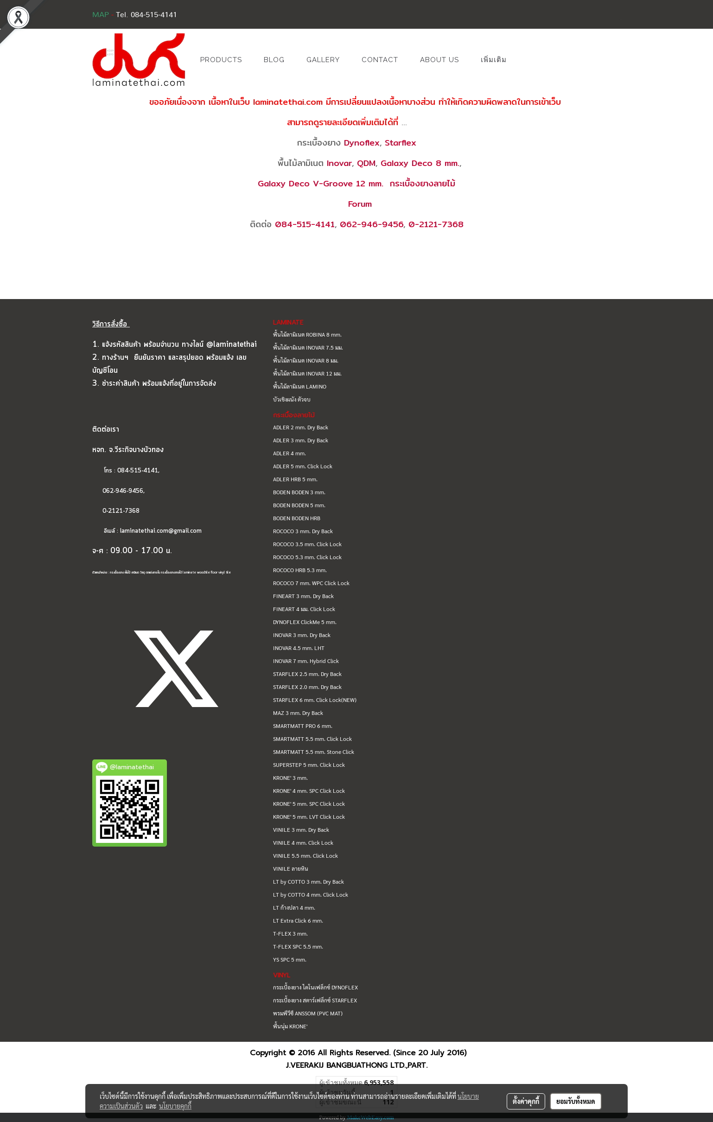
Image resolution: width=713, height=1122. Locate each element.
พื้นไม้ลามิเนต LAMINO (299, 386)
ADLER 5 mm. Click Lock (302, 466)
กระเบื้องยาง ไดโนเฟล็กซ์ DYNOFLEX (315, 987)
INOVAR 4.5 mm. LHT (299, 647)
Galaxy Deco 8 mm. (420, 163)
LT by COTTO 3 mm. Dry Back (308, 881)
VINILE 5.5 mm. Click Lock (305, 855)
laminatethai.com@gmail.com (161, 531)
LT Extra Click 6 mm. (298, 920)
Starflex (400, 142)
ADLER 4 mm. (289, 453)
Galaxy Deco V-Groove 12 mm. (320, 183)
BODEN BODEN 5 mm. (299, 505)
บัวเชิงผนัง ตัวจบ (292, 399)
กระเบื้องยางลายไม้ (422, 183)
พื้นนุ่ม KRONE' (290, 1026)
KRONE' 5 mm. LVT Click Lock (309, 816)
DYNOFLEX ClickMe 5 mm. (305, 621)
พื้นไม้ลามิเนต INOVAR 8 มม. (305, 360)
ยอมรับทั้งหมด (575, 1101)
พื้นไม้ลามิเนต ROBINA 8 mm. (307, 334)
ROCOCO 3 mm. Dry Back (303, 531)
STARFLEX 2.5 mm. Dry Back (307, 673)
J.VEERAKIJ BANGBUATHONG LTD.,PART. (356, 1065)
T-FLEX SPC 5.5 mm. (298, 946)
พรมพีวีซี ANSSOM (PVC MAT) (308, 1013)
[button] (531, 60)
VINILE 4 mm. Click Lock (303, 842)
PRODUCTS (221, 60)
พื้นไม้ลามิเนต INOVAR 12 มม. (307, 373)
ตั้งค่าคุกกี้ (526, 1101)
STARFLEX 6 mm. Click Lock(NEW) (314, 699)
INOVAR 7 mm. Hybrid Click (306, 660)
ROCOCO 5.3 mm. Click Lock (307, 557)
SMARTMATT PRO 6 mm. (302, 725)
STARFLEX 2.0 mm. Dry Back (307, 686)
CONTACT (380, 60)
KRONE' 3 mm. (290, 777)
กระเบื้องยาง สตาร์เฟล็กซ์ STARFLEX (315, 1000)
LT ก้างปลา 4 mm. (294, 907)
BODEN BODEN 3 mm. (299, 492)
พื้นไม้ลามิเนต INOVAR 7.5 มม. (308, 347)
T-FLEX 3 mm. (290, 933)
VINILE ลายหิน (290, 868)
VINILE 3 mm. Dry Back (301, 829)
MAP (100, 15)
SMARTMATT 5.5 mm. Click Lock (312, 738)
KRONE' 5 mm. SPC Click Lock (309, 803)
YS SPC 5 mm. (289, 959)
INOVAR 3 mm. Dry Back (302, 634)
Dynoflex (362, 142)
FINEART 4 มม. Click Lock (304, 608)
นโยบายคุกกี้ (175, 1106)
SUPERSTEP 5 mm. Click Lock (309, 764)
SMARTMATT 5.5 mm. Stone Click (313, 751)
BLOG (274, 60)
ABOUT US (439, 60)
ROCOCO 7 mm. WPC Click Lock (311, 582)
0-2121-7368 (436, 224)
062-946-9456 (371, 224)
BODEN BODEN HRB (296, 518)
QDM (366, 163)
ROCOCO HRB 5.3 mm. (300, 570)
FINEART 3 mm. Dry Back (303, 595)
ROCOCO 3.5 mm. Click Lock (307, 544)
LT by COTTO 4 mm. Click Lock (310, 894)
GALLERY (323, 60)
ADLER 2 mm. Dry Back (300, 427)
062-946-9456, (118, 491)
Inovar (339, 163)
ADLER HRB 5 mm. (295, 479)
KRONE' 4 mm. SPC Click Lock (309, 790)
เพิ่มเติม (494, 60)
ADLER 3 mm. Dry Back (300, 440)
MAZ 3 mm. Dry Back (298, 712)
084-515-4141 (305, 224)
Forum (360, 203)
